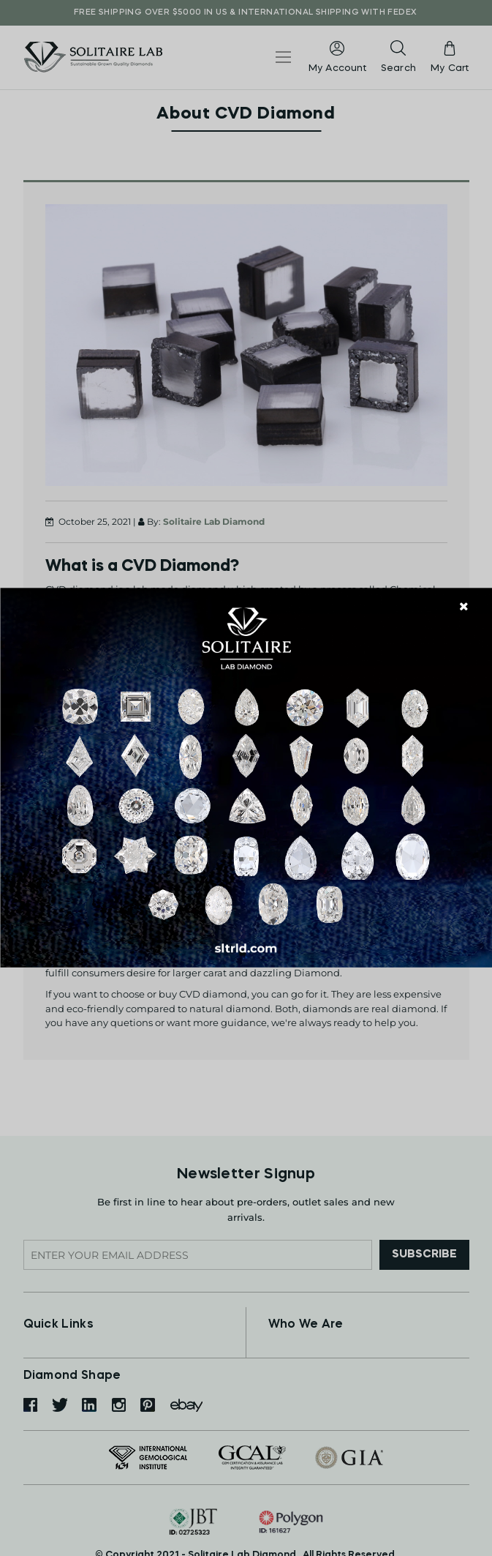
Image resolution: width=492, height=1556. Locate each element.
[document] (246, 778)
